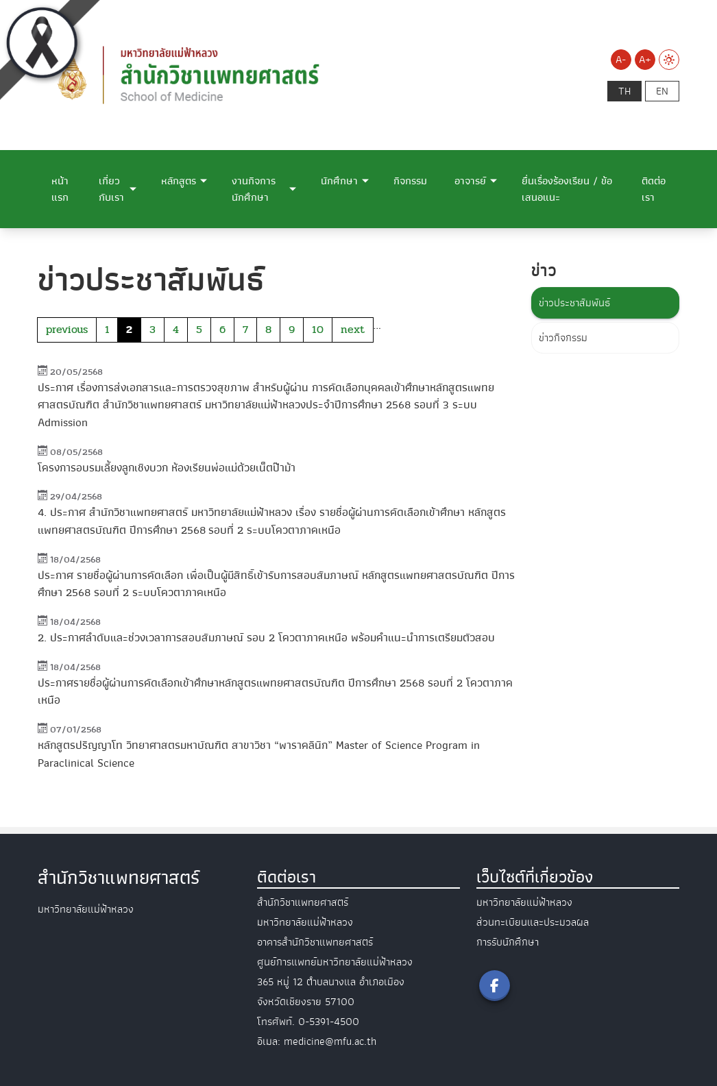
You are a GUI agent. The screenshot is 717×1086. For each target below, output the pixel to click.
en (662, 91)
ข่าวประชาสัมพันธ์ (574, 303)
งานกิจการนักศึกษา (254, 189)
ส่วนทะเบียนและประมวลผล (532, 922)
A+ (645, 59)
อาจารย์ (470, 181)
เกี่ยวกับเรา (111, 189)
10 (318, 329)
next (353, 329)
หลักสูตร (178, 181)
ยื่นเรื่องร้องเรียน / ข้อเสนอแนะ (567, 189)
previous (67, 329)
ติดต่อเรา (654, 189)
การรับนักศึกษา (507, 942)
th (624, 91)
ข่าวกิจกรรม (563, 338)
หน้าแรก (60, 189)
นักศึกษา (339, 181)
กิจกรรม (410, 181)
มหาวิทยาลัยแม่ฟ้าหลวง (524, 902)
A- (621, 59)
